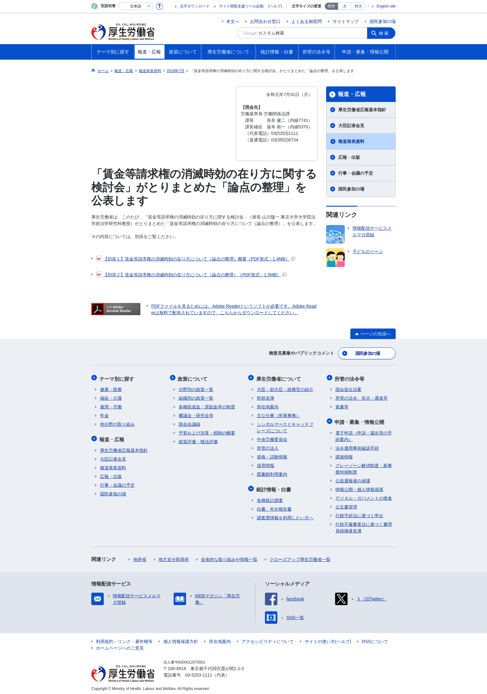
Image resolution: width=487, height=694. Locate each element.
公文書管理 (346, 504)
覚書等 (341, 405)
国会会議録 (189, 422)
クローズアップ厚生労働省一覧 (300, 556)
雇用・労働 (111, 405)
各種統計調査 (270, 497)
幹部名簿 (265, 396)
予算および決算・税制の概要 (207, 431)
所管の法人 (268, 446)
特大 (358, 6)
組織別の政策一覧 (196, 396)
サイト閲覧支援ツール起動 (241, 6)
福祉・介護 (111, 396)
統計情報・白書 (274, 487)
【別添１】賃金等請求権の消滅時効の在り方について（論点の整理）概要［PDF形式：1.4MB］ (195, 259)
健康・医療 (111, 387)
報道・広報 (352, 94)
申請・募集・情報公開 (360, 419)
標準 (331, 6)
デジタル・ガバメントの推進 (363, 495)
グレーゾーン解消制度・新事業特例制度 (363, 466)
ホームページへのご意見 (120, 645)
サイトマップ (346, 21)
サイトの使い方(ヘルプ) (328, 638)
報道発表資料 (351, 141)
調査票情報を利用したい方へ (285, 514)
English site (386, 6)
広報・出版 (349, 157)
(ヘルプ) (275, 6)
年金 (104, 413)
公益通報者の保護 (352, 478)
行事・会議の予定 (355, 173)
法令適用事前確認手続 (357, 445)
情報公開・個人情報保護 (359, 486)
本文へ (232, 21)
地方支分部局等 (173, 556)
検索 (384, 32)
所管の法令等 (350, 377)
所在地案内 (268, 405)
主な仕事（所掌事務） (278, 413)
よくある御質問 (306, 21)
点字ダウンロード (195, 6)
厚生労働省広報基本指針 (362, 109)
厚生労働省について (279, 377)
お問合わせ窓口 (265, 21)
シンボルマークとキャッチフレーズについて (285, 426)
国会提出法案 (348, 387)
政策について (193, 377)
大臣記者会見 (351, 125)
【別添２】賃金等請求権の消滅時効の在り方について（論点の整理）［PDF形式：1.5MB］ (191, 275)
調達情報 (344, 454)
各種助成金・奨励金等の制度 (207, 405)
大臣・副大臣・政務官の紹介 (285, 387)
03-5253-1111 (198, 672)
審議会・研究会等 (196, 413)
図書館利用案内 (272, 472)
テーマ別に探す (117, 377)
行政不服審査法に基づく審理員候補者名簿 (363, 525)
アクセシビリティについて (268, 638)
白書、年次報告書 (274, 506)
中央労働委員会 (272, 437)
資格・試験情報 (272, 455)
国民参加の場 (383, 21)
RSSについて (375, 638)
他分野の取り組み (117, 422)
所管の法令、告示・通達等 (361, 396)
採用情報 (265, 464)
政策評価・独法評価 (198, 440)
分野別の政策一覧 (196, 387)
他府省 (139, 556)
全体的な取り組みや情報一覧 (229, 556)
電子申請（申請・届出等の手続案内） (363, 433)
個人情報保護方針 (180, 638)
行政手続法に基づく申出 (359, 512)
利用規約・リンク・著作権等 (124, 638)
